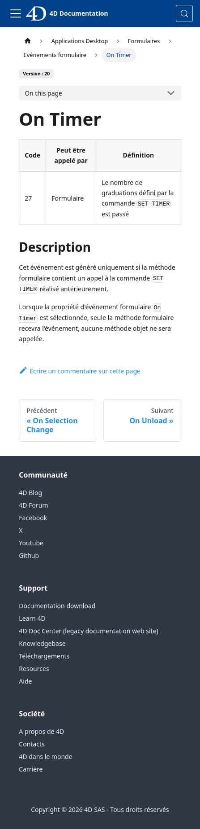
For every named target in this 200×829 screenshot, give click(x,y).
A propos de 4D (41, 731)
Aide (25, 681)
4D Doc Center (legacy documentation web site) (88, 631)
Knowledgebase (42, 643)
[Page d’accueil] (27, 41)
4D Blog (30, 492)
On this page (43, 93)
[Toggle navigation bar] (15, 13)
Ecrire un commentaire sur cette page (79, 371)
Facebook (33, 517)
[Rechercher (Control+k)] (184, 13)
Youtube (31, 543)
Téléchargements (44, 656)
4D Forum (33, 505)
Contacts (31, 744)
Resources (34, 668)
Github (29, 555)
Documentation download (57, 605)
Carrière (31, 769)
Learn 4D (32, 618)
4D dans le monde (45, 756)
